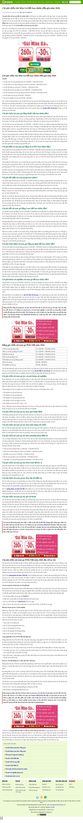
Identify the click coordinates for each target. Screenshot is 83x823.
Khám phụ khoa (20, 784)
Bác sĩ (70, 784)
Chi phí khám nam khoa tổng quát (15, 751)
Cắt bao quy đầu (6, 787)
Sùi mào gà (8, 4)
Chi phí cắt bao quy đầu (12, 762)
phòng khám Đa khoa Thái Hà (18, 575)
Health (3, 4)
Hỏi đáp (66, 2)
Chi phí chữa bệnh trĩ (11, 765)
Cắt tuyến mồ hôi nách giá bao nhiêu (16, 769)
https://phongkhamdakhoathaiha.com (56, 804)
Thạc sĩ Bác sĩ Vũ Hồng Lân (26, 12)
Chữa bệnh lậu (33, 784)
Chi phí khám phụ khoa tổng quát (15, 747)
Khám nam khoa (6, 784)
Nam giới (17, 2)
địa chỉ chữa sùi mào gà (31, 295)
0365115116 (27, 314)
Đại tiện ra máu (46, 787)
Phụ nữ (23, 2)
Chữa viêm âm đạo (20, 787)
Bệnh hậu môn (49, 2)
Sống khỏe (57, 2)
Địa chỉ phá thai (59, 784)
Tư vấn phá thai (60, 790)
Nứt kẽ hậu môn (46, 790)
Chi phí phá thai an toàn (12, 776)
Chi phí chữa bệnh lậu (12, 758)
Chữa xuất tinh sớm (7, 790)
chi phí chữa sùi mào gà (50, 108)
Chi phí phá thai (60, 787)
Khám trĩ (44, 784)
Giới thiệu (71, 787)
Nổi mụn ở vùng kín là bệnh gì (14, 755)
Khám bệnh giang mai (34, 787)
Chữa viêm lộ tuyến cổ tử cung (21, 791)
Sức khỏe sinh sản (31, 2)
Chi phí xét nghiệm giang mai (14, 772)
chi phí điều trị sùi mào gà (42, 371)
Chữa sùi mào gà (33, 790)
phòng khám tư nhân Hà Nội (15, 489)
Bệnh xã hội (41, 2)
